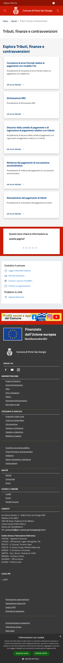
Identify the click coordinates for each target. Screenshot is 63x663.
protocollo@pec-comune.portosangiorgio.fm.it (25, 529)
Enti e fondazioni (12, 392)
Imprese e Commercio (14, 428)
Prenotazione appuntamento (17, 599)
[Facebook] (5, 369)
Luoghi (8, 494)
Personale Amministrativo (16, 400)
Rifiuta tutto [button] (41, 653)
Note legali (10, 630)
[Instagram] (18, 369)
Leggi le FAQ (11, 607)
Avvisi (8, 483)
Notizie (8, 475)
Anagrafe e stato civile (15, 416)
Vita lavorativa (12, 424)
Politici (8, 396)
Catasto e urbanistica (14, 432)
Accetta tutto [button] (22, 653)
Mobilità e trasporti (13, 435)
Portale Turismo (12, 501)
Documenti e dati (13, 404)
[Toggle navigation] (4, 10)
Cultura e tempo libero (15, 420)
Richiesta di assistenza (15, 611)
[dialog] (31, 648)
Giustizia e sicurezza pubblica (18, 447)
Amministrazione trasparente (18, 622)
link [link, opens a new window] (55, 648)
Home (5, 20)
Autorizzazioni (11, 463)
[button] (31, 659)
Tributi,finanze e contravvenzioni (19, 451)
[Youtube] (12, 369)
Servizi (14, 20)
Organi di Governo (13, 381)
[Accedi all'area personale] (53, 3)
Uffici (8, 388)
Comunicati (10, 479)
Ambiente (10, 455)
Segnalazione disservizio (16, 603)
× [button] (60, 636)
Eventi (8, 497)
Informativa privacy (14, 626)
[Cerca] (57, 10)
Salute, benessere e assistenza (18, 459)
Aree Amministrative (14, 385)
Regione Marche (10, 2)
